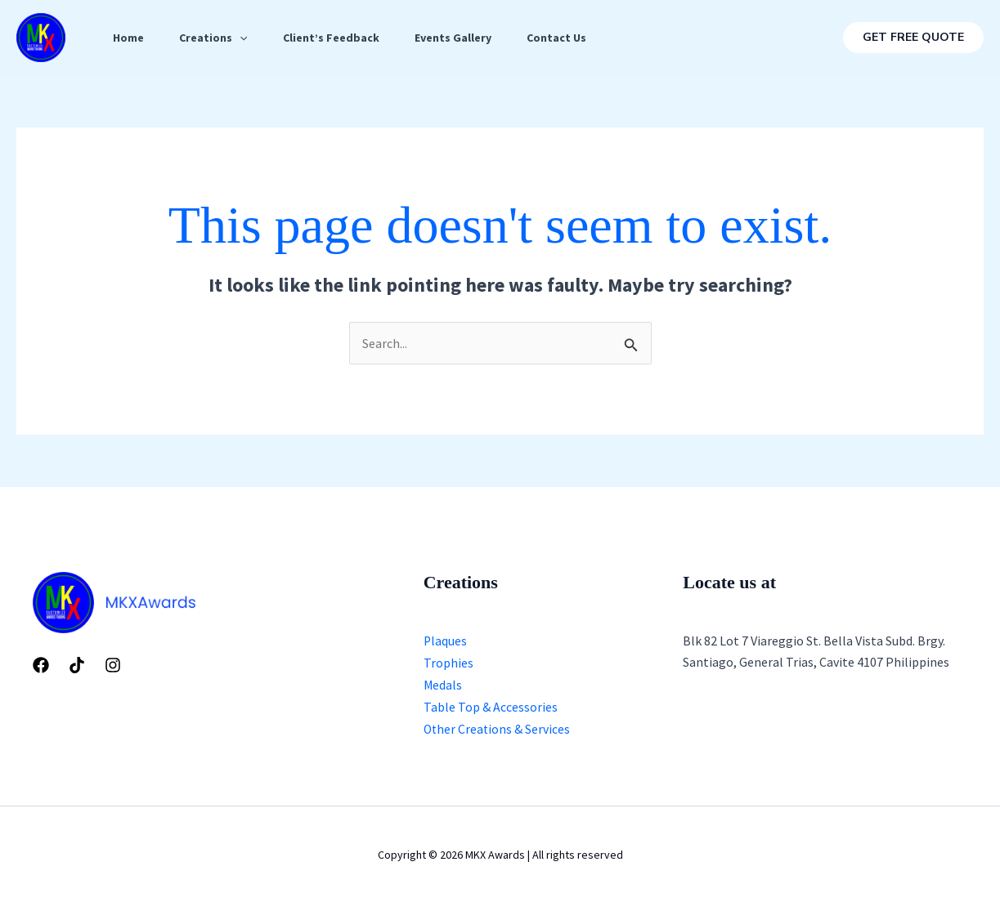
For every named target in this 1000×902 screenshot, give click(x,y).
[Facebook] (41, 665)
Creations (219, 37)
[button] (913, 37)
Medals (443, 684)
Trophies (448, 662)
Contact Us (573, 37)
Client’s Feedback (340, 37)
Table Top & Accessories (491, 705)
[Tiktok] (77, 665)
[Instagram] (113, 665)
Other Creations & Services (498, 727)
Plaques (446, 640)
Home (130, 37)
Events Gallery (466, 37)
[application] (245, 37)
